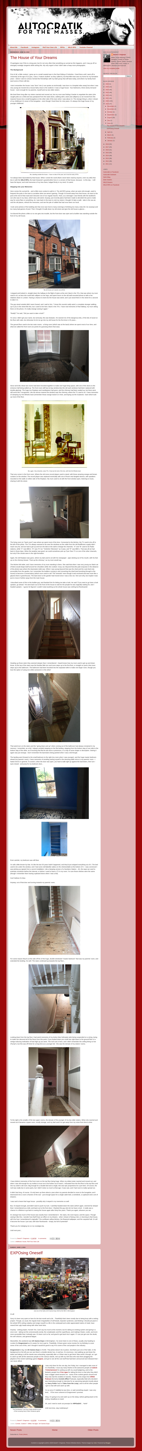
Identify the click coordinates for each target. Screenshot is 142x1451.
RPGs (62, 47)
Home (54, 1430)
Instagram (35, 47)
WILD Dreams (108, 182)
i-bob (95, 1443)
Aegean (40, 1359)
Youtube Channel (86, 47)
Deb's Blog (106, 177)
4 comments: (42, 1238)
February (110, 138)
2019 (107, 104)
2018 (107, 144)
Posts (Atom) (23, 1434)
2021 (107, 98)
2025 (107, 87)
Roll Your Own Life (50, 47)
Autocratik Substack (109, 174)
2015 (107, 152)
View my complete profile (111, 68)
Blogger (108, 1443)
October (110, 112)
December (110, 106)
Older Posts (93, 1430)
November (110, 109)
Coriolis (17, 1423)
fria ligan (35, 1423)
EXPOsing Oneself (26, 1253)
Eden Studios (107, 180)
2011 (107, 164)
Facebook (24, 47)
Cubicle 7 (24, 1423)
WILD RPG (72, 47)
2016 (107, 150)
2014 (107, 155)
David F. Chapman (119, 54)
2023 (107, 92)
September (111, 115)
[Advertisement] (117, 221)
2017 (107, 147)
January (110, 140)
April (109, 132)
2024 (107, 89)
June (109, 123)
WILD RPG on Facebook (111, 185)
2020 (107, 101)
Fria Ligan (64, 1372)
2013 (107, 158)
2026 (107, 84)
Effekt (30, 1423)
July (108, 120)
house (24, 1241)
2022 (107, 95)
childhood (18, 1241)
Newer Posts (16, 1430)
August (109, 117)
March (109, 135)
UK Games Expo (44, 1423)
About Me (13, 47)
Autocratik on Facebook (111, 172)
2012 (107, 161)
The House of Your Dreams (33, 57)
